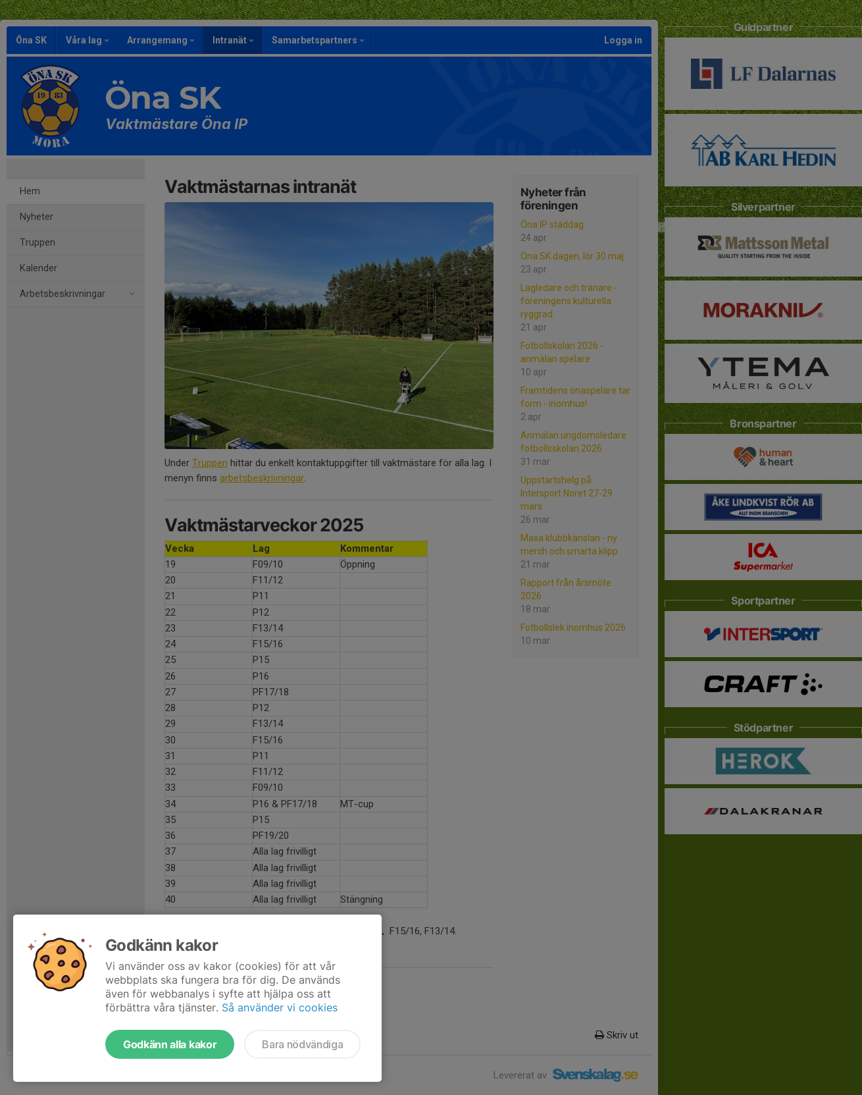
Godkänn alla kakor (169, 1044)
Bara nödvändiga (302, 1044)
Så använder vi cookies (280, 1007)
